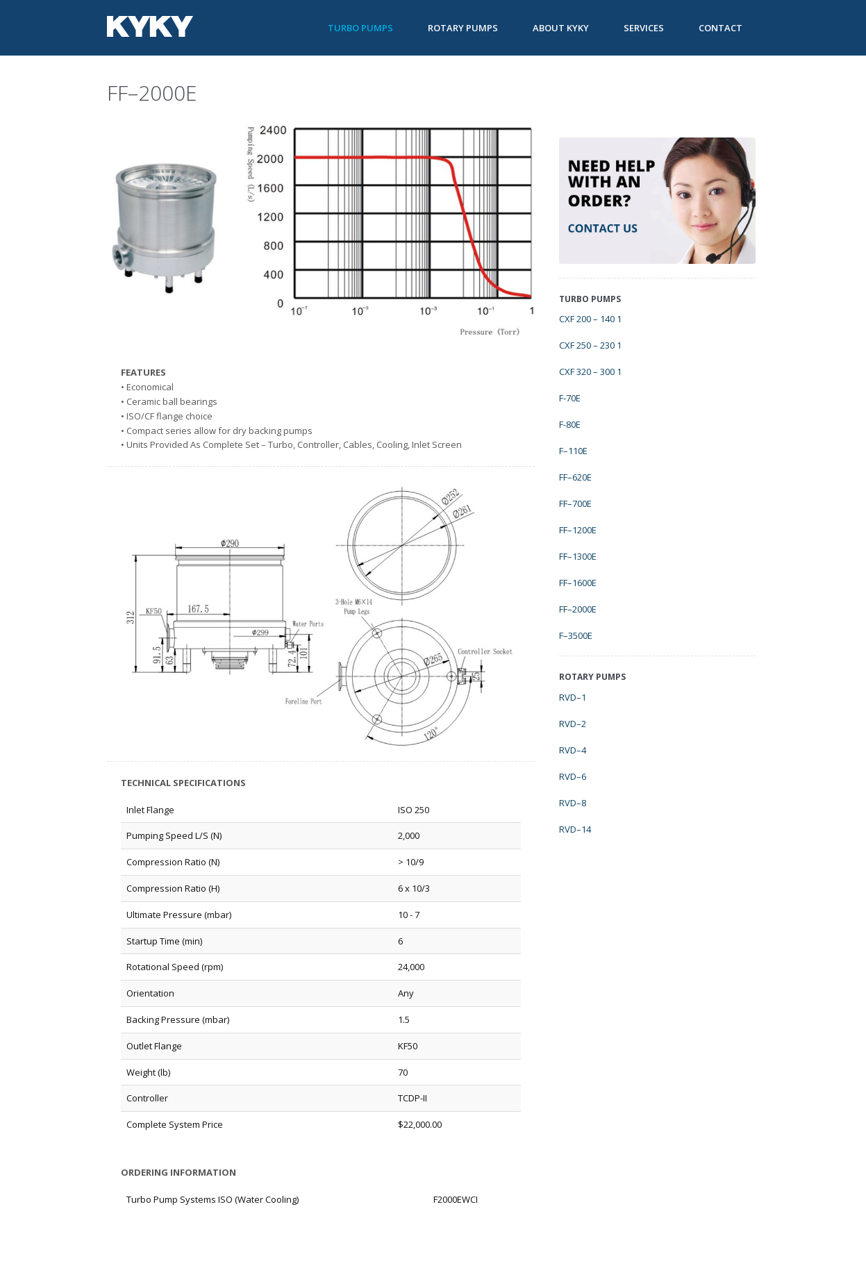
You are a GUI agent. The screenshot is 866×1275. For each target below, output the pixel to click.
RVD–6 (572, 776)
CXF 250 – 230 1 (590, 345)
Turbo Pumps (360, 28)
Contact (720, 28)
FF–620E (575, 477)
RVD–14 (575, 829)
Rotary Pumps (463, 28)
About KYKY (561, 28)
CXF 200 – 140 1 (590, 318)
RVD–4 (572, 750)
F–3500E (575, 635)
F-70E (570, 398)
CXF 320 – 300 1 (590, 371)
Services (644, 28)
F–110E (573, 450)
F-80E (570, 424)
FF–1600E (578, 582)
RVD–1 (572, 697)
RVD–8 (572, 803)
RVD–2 (572, 723)
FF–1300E (578, 556)
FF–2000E (578, 609)
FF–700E (575, 503)
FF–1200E (578, 530)
